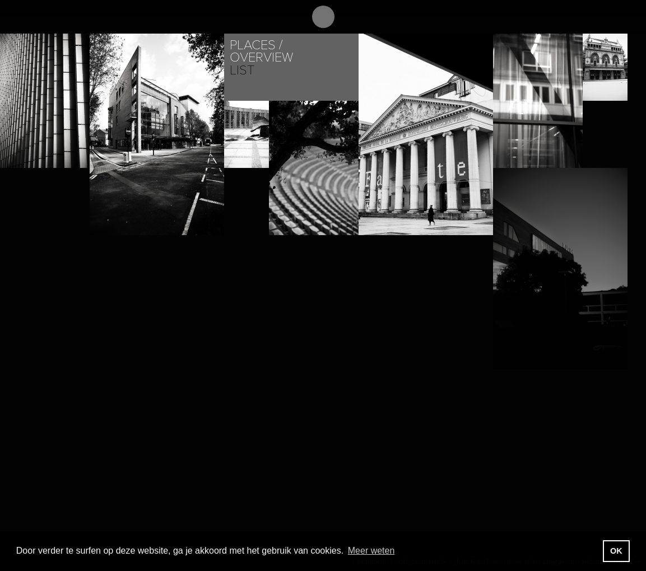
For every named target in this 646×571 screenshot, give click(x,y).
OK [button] (616, 550)
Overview (261, 57)
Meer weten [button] (371, 550)
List (242, 70)
